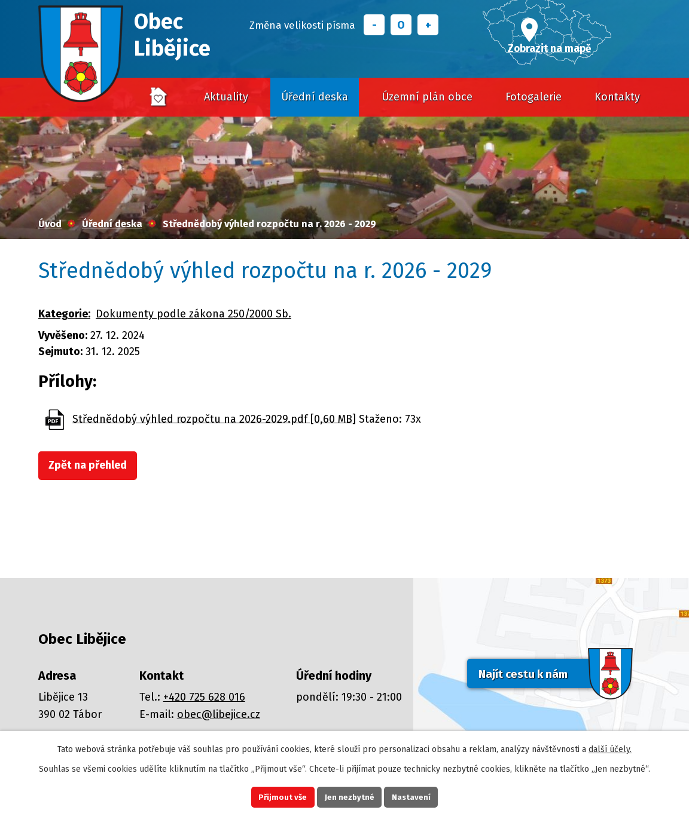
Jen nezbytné (349, 795)
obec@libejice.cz (218, 714)
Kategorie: (64, 313)
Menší (374, 24)
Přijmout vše (272, 795)
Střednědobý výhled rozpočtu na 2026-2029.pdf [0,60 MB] (214, 418)
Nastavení (422, 795)
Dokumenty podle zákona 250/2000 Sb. (193, 313)
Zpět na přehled (93, 466)
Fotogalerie (533, 96)
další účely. (610, 746)
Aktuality (226, 96)
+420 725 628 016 (204, 697)
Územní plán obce (427, 96)
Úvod (159, 97)
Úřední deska (314, 96)
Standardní (401, 24)
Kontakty (617, 96)
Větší (427, 24)
